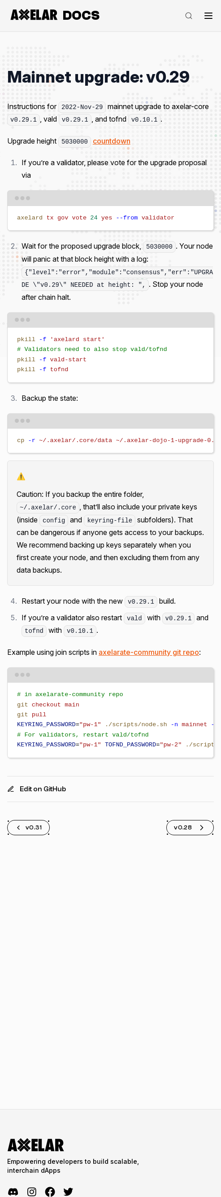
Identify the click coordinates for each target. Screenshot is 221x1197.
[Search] (188, 15)
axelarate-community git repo (149, 652)
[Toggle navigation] (208, 15)
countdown (111, 140)
